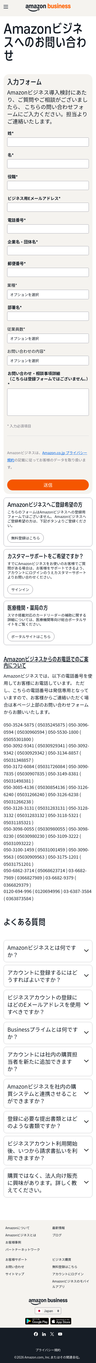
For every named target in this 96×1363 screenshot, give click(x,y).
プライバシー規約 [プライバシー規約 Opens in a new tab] (48, 1350)
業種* (12, 285)
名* (11, 155)
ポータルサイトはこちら (31, 636)
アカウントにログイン (68, 1274)
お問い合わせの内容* (26, 351)
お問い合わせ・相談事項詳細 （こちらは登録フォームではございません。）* (48, 378)
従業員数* (16, 329)
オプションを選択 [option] (24, 294)
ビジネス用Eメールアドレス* (34, 198)
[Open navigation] (6, 7)
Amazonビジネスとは (20, 1235)
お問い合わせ (14, 1266)
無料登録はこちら (25, 538)
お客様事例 (13, 1242)
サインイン (20, 589)
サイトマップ (14, 1274)
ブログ (57, 1235)
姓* (11, 133)
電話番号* (17, 220)
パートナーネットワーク (22, 1249)
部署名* (15, 307)
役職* (13, 176)
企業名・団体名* (23, 242)
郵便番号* (17, 263)
